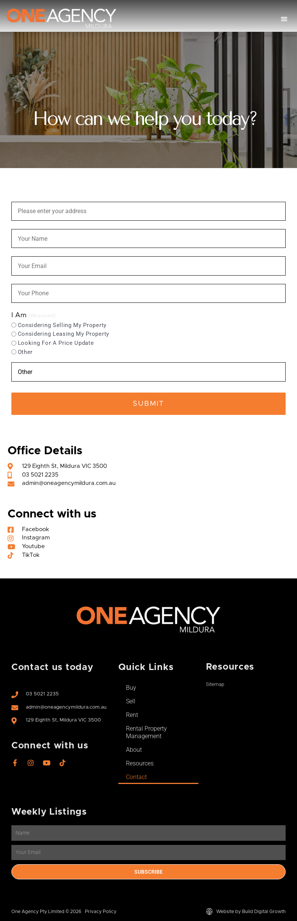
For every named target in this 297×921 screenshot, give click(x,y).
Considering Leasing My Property (63, 333)
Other (25, 352)
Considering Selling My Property (62, 325)
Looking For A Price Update (56, 343)
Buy (131, 687)
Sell (130, 701)
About (134, 749)
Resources (140, 763)
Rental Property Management (146, 732)
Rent (132, 714)
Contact (136, 777)
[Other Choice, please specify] (148, 371)
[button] (284, 19)
